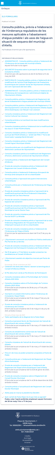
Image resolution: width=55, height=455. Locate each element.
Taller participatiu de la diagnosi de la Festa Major (24, 317)
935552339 (17, 425)
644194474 (41, 425)
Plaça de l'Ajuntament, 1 (27, 421)
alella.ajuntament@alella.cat (26, 430)
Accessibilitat (28, 440)
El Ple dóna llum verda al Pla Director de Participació (26, 273)
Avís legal (27, 438)
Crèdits (27, 436)
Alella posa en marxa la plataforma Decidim (22, 393)
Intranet (27, 442)
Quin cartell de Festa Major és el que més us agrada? (25, 397)
